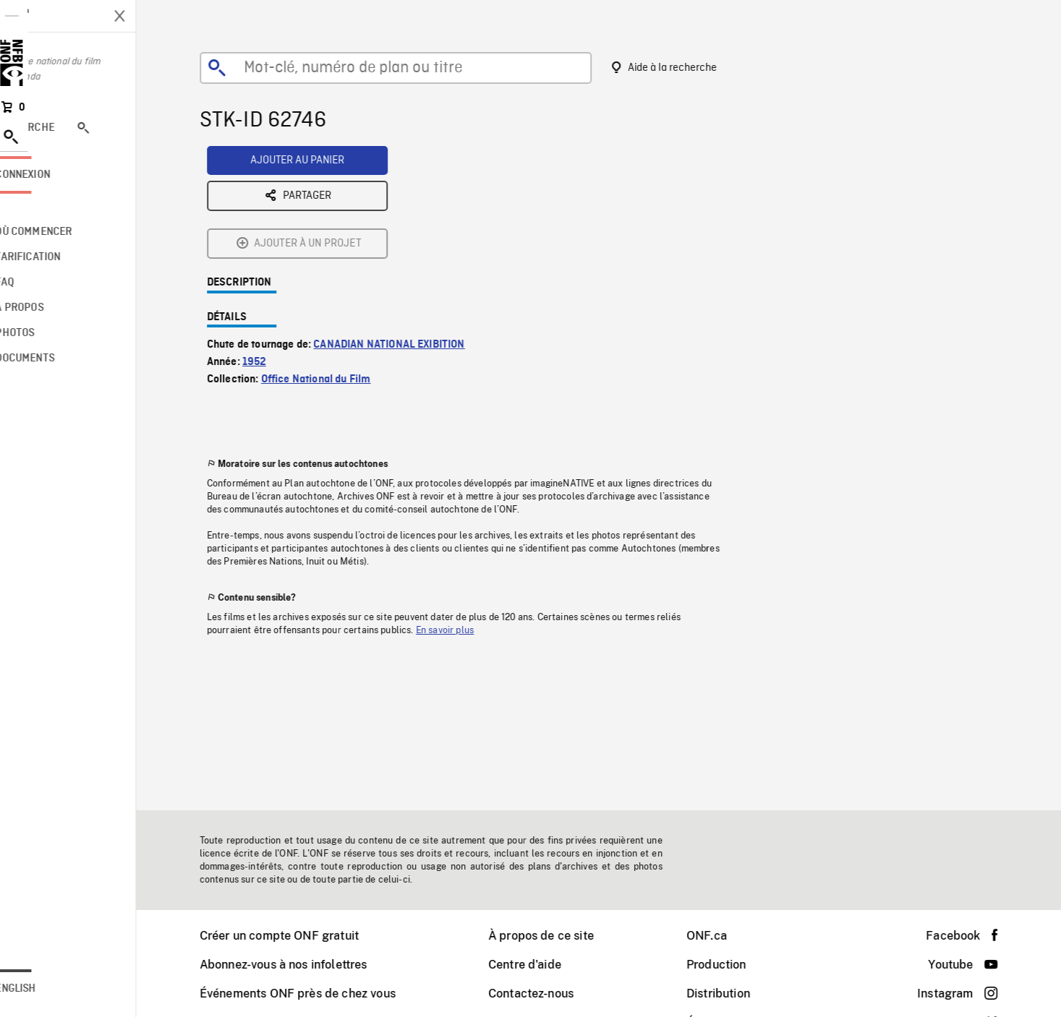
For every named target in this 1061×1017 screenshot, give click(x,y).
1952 (273, 249)
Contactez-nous (549, 993)
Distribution (737, 993)
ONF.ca (725, 936)
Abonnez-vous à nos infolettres (302, 964)
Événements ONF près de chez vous (316, 993)
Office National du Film (335, 267)
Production (735, 964)
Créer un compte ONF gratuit (298, 936)
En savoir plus (464, 517)
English (53, 989)
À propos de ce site (560, 936)
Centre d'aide (543, 964)
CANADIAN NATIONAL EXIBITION (407, 232)
